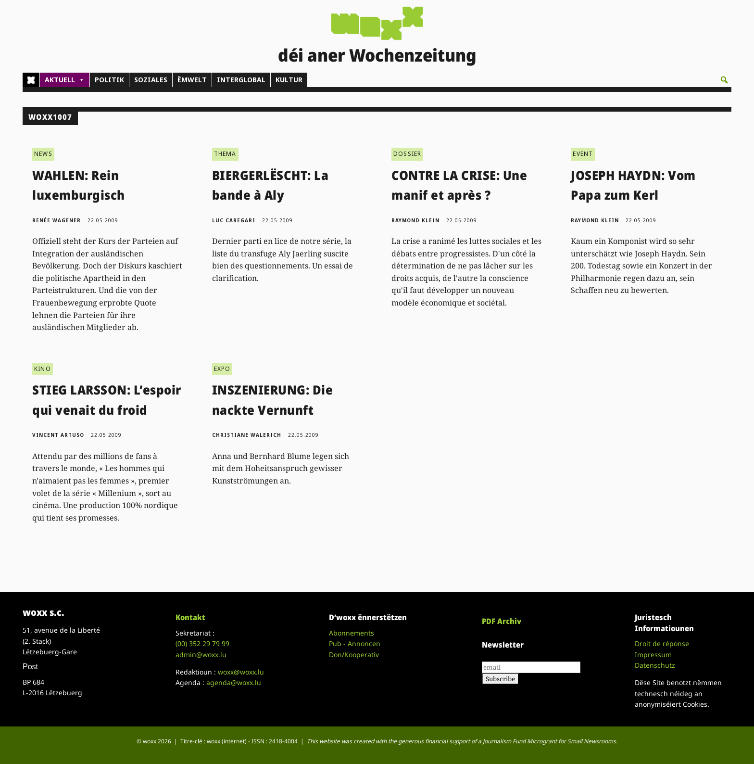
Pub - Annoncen (354, 643)
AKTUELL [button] (65, 80)
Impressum (653, 654)
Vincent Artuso (58, 435)
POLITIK (109, 79)
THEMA (225, 154)
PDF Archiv (501, 621)
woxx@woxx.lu (241, 671)
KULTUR (289, 79)
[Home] (31, 80)
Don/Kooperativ (354, 654)
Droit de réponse (662, 643)
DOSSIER (407, 154)
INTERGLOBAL (241, 79)
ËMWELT (192, 79)
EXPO (222, 369)
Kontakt (190, 617)
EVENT (583, 154)
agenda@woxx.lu (233, 682)
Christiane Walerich (246, 435)
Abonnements (351, 632)
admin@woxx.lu (201, 654)
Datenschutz (655, 665)
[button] (724, 80)
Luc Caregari (233, 220)
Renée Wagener (56, 220)
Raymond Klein (415, 220)
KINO (42, 369)
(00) (202, 643)
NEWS (43, 154)
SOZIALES (150, 79)
